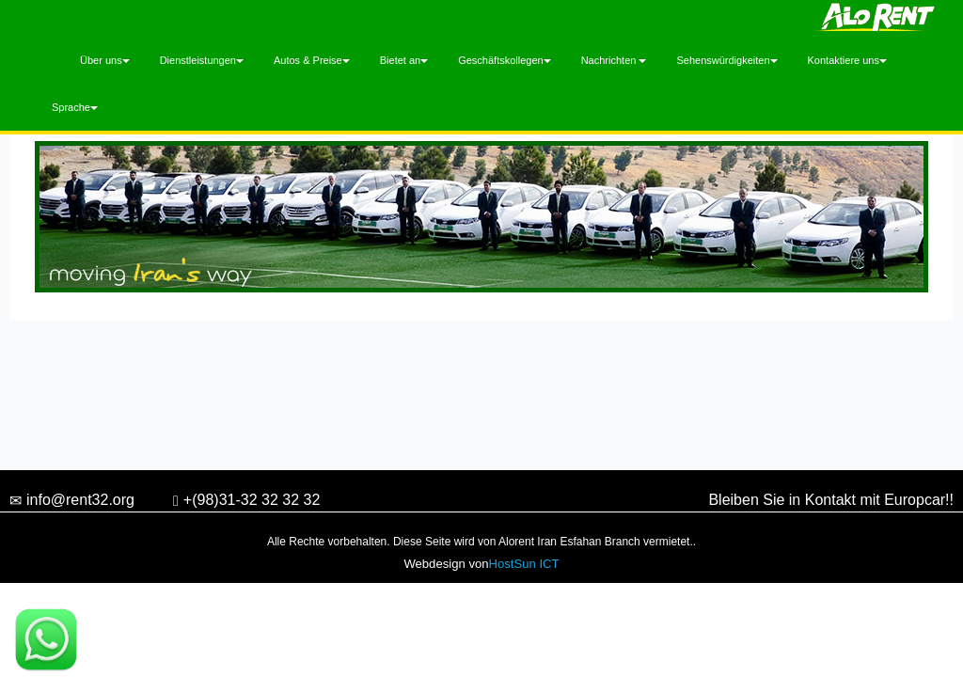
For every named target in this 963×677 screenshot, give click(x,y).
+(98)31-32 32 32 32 (246, 502)
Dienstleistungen (202, 60)
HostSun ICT (524, 564)
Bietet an (404, 60)
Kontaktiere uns (847, 60)
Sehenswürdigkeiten (726, 60)
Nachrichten (614, 60)
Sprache (75, 107)
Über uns (105, 60)
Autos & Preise (312, 60)
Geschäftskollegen (504, 60)
